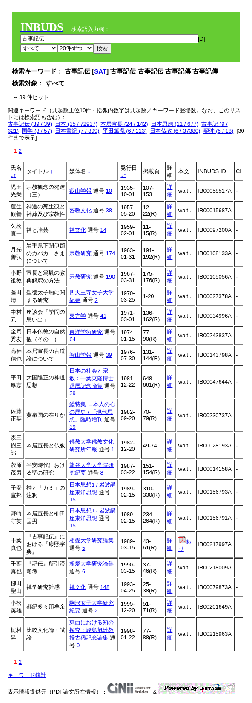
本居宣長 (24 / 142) (124, 124)
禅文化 (77, 230)
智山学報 (80, 355)
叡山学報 (80, 191)
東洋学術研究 (86, 332)
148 (105, 587)
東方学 (77, 316)
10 (109, 191)
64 (72, 339)
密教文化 (80, 210)
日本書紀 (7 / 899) (77, 131)
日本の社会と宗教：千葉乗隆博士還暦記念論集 (91, 378)
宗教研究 (80, 253)
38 (109, 210)
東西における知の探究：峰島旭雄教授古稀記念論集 (91, 630)
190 (110, 276)
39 (109, 355)
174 (110, 253)
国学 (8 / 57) (37, 131)
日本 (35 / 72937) (76, 124)
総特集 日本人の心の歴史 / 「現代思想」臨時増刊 (92, 412)
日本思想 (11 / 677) (174, 124)
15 (72, 499)
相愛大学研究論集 (91, 540)
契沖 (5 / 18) (218, 131)
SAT (100, 71)
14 (103, 230)
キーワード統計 (27, 675)
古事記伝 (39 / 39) (30, 124)
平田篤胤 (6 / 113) (125, 131)
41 (103, 316)
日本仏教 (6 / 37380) (175, 131)
